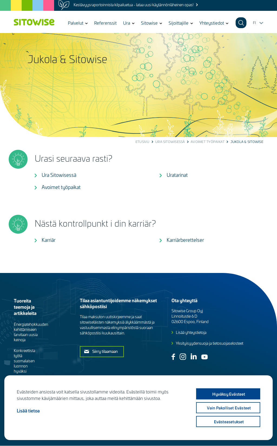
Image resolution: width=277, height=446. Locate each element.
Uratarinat (177, 174)
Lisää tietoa (28, 411)
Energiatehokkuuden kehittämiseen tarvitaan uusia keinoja (31, 332)
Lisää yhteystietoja (191, 332)
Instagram (183, 356)
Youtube (204, 356)
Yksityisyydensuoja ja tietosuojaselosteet (209, 343)
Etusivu (143, 141)
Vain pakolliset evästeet (229, 408)
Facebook (173, 357)
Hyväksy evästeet (228, 394)
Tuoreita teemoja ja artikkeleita (25, 306)
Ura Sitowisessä (170, 141)
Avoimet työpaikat (208, 141)
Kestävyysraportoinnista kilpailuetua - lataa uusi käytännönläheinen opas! (133, 4)
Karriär (48, 239)
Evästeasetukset (229, 421)
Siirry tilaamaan (105, 351)
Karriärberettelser (185, 239)
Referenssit (105, 23)
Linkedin (194, 356)
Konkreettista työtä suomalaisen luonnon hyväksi (24, 361)
